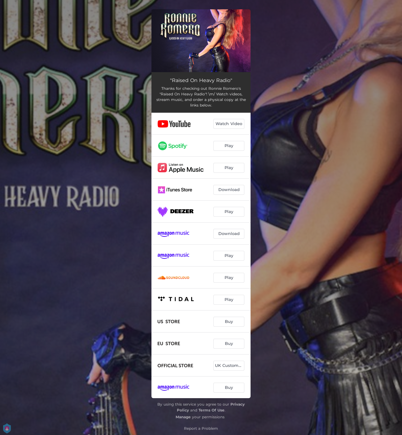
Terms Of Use (212, 410)
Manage (183, 417)
